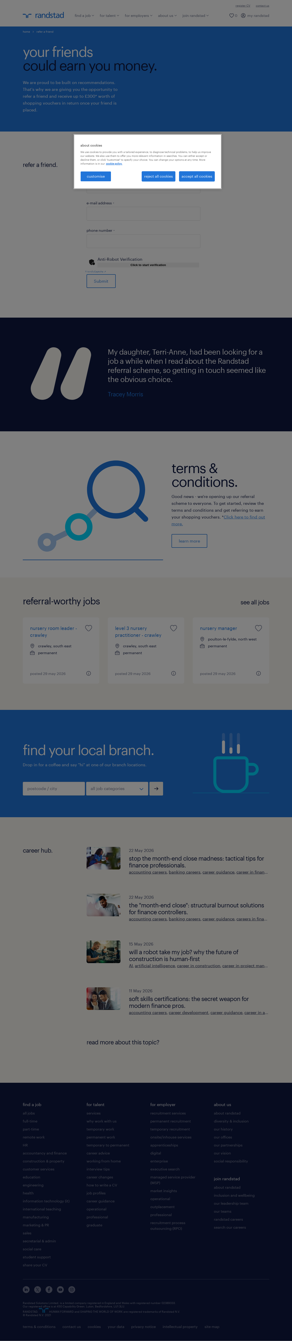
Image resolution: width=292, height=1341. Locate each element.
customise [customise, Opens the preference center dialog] (96, 176)
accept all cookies (197, 176)
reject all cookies (158, 176)
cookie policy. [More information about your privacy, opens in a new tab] (114, 163)
